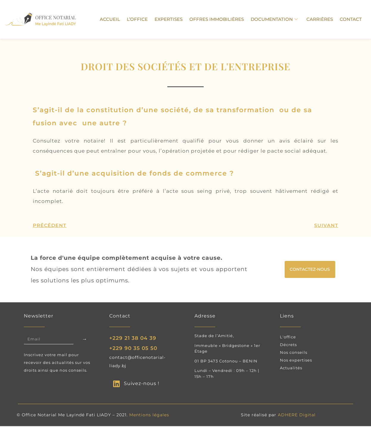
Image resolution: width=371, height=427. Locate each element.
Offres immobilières (220, 19)
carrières (321, 19)
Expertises (173, 19)
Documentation (276, 19)
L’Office (142, 19)
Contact (351, 19)
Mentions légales (149, 415)
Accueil (116, 19)
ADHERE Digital (297, 415)
